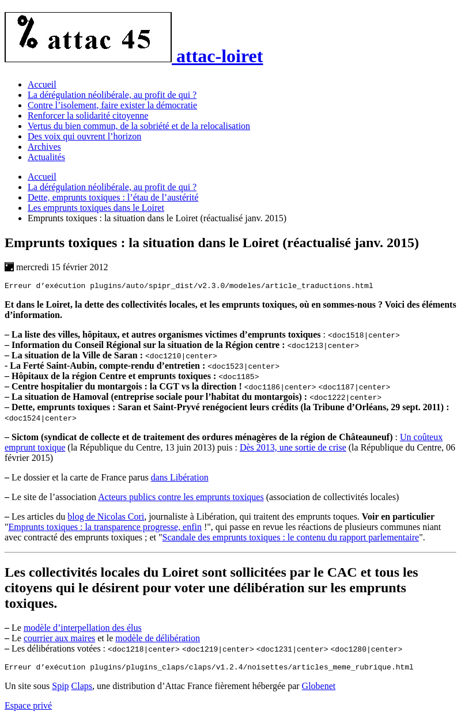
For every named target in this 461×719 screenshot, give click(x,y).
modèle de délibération (157, 640)
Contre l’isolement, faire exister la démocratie (112, 105)
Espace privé (28, 709)
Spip (60, 689)
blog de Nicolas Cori (105, 518)
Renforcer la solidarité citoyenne (88, 115)
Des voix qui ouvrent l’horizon (84, 136)
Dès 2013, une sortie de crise (293, 449)
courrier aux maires (59, 640)
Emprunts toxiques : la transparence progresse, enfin (105, 528)
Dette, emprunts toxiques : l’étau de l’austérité (113, 197)
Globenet (319, 689)
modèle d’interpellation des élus (83, 629)
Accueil (42, 84)
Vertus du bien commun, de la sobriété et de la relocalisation (139, 126)
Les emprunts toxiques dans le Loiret (96, 208)
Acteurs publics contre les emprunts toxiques (181, 499)
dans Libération (180, 479)
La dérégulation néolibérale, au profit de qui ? (112, 95)
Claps (81, 689)
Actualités (46, 157)
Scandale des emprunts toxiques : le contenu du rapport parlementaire (291, 539)
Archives (44, 147)
